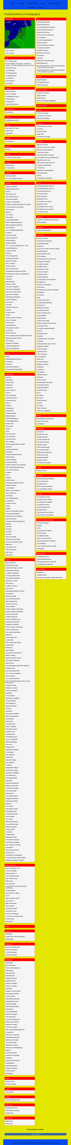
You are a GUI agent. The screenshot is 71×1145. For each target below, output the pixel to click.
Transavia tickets (11, 91)
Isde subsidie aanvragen (13, 632)
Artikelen (43, 3)
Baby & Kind (41, 553)
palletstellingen (10, 281)
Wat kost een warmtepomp (45, 515)
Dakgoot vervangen (11, 1068)
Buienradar (9, 19)
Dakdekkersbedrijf (42, 457)
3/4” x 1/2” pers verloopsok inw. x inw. (17, 245)
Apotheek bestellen (43, 346)
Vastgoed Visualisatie (12, 343)
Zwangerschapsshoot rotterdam (46, 561)
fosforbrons (9, 647)
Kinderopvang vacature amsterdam (47, 290)
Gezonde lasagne (11, 459)
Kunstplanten (9, 501)
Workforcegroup (10, 240)
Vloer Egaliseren (11, 703)
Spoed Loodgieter (11, 726)
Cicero (7, 895)
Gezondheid (41, 569)
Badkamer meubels (11, 688)
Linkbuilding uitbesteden (13, 297)
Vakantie (8, 88)
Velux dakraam (10, 762)
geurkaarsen (9, 495)
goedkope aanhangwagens (45, 170)
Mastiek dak (9, 757)
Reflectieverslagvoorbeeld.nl (45, 478)
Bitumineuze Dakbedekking (14, 1047)
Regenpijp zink (10, 747)
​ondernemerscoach (11, 238)
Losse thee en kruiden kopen (14, 916)
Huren (39, 183)
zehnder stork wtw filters (13, 539)
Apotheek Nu (41, 305)
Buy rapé (8, 377)
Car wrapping (41, 37)
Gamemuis (40, 432)
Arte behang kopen (11, 398)
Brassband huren (42, 199)
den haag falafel (10, 890)
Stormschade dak (11, 1042)
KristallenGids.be (42, 251)
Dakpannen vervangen (12, 1055)
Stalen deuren (10, 663)
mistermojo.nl (10, 901)
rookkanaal (9, 832)
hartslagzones (41, 282)
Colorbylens (9, 387)
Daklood (8, 1050)
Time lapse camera (43, 152)
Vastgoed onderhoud (12, 798)
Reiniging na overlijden (12, 698)
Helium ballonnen (11, 493)
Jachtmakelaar (10, 488)
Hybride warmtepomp (12, 783)
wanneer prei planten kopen (14, 542)
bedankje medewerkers (44, 165)
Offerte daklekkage (11, 742)
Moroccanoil (9, 426)
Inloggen (40, 7)
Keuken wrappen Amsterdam (14, 609)
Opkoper (8, 212)
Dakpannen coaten (11, 1024)
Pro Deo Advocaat (11, 952)
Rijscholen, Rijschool (43, 53)
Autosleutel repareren (43, 48)
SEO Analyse (10, 340)
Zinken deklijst (10, 816)
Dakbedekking (10, 1063)
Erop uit (39, 123)
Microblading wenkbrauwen (45, 418)
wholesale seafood (11, 908)
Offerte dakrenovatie (43, 447)
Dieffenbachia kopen (12, 565)
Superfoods (9, 380)
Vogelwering (9, 721)
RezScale (8, 304)
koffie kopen (9, 881)
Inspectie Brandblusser (13, 346)
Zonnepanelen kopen (12, 824)
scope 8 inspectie (11, 320)
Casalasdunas (10, 101)
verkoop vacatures (42, 272)
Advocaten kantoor (11, 955)
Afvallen (39, 403)
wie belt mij (40, 295)
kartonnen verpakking (12, 286)
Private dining (10, 919)
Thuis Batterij (9, 752)
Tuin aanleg (9, 819)
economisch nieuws (43, 93)
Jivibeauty (40, 341)
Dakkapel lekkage (11, 1004)
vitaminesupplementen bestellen (15, 444)
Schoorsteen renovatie (12, 1110)
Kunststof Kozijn (10, 724)
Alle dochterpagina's (54, 3)
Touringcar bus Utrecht (44, 116)
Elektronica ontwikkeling (13, 289)
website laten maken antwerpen (15, 936)
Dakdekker (9, 693)
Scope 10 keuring (11, 235)
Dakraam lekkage (11, 760)
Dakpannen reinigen (12, 1045)
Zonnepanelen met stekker (45, 512)
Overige (39, 141)
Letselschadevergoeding (44, 302)
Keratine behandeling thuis (14, 454)
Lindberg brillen (41, 575)
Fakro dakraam (10, 755)
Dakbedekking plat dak (12, 999)
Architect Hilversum (11, 617)
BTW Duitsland (41, 222)
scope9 (8, 315)
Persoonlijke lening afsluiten (14, 369)
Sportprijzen (9, 452)
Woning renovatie (11, 596)
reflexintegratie (41, 318)
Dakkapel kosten (11, 981)
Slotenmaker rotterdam (13, 660)
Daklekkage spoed (11, 1065)
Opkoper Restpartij (11, 186)
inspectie (8, 310)
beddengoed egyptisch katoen (15, 483)
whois (39, 528)
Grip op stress (10, 50)
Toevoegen (21, 3)
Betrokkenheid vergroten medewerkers (17, 274)
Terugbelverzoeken (43, 535)
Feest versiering (10, 434)
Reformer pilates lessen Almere (46, 323)
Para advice (40, 287)
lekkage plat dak (42, 460)
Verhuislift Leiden (42, 194)
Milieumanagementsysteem (14, 222)
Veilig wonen (9, 583)
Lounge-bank (9, 640)
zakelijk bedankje (11, 243)
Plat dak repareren (11, 1053)
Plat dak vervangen (11, 1027)
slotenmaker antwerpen (44, 230)
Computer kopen (11, 439)
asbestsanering (41, 400)
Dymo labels (9, 217)
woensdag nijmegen (12, 199)
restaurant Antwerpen (12, 913)
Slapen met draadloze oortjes (14, 511)
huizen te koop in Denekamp (14, 627)
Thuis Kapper (10, 1092)
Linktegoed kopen (32, 3)
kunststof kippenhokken (13, 513)
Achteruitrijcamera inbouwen (45, 45)
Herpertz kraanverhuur (44, 191)
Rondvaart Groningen (43, 136)
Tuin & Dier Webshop (12, 470)
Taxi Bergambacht (11, 73)
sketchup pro (9, 302)
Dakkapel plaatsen (11, 827)
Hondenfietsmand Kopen (13, 157)
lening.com (9, 364)
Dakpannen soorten (12, 1108)
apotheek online (42, 351)
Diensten (40, 227)
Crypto (39, 467)
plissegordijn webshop (12, 570)
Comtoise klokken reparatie (45, 155)
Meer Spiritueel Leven (43, 254)
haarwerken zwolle (42, 269)
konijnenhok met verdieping (14, 516)
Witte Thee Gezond (11, 878)
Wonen (8, 560)
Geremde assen (42, 390)
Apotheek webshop (43, 310)
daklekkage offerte (11, 706)
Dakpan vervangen (11, 983)
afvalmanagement (42, 277)
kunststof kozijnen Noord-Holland (16, 857)
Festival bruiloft (41, 131)
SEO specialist (41, 533)
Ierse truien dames (42, 421)
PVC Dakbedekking (11, 1011)
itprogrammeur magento (44, 530)
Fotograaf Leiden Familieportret (15, 521)
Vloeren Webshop (11, 549)
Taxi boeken (9, 83)
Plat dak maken (10, 1071)
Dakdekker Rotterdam (12, 624)
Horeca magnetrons (12, 256)
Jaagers (39, 525)
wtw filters (9, 526)
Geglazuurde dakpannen (44, 452)
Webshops (9, 1118)
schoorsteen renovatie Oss (14, 653)
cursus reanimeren (42, 481)
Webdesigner (10, 939)
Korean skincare (10, 390)
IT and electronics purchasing (14, 207)
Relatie (8, 1097)
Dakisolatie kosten (11, 811)
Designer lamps (10, 668)
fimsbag (8, 149)
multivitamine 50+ (11, 547)
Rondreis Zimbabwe (43, 118)
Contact (40, 1129)
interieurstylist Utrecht (12, 850)
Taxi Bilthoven (10, 78)
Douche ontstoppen (11, 690)
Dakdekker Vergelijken (12, 773)
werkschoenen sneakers (44, 126)
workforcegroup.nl (42, 85)
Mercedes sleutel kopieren (45, 150)
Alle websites (31, 7)
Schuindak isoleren (11, 729)
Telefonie (8, 173)
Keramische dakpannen (13, 1019)
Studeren (40, 475)
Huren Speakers (42, 196)
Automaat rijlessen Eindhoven (46, 27)
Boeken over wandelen (13, 490)
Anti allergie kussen (43, 82)
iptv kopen (40, 395)
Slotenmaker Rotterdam (13, 578)
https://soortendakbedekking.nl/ (15, 1029)
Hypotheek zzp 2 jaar (43, 160)
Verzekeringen (41, 105)
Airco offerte (9, 214)
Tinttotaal (40, 58)
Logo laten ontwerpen (12, 294)
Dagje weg (40, 134)
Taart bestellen (10, 906)
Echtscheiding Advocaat (13, 1100)
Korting (8, 117)
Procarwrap (40, 55)
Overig (8, 162)
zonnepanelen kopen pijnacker (46, 279)
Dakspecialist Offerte (12, 767)
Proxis (7, 475)
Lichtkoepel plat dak (12, 814)
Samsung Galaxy (11, 176)
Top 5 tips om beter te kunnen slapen (48, 248)
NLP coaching (41, 256)
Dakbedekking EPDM (12, 1006)
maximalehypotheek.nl (12, 367)
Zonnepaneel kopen (12, 796)
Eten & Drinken (10, 865)
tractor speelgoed (11, 395)
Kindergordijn (10, 408)
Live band (40, 129)
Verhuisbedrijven (11, 775)
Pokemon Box (10, 382)
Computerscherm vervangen (45, 338)
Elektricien (9, 803)
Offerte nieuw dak (42, 455)
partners (39, 217)
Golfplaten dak (10, 975)
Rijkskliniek (40, 572)
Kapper (8, 1089)
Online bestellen (42, 349)
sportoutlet (9, 447)
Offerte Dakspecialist (12, 716)
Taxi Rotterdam (10, 70)
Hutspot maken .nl (11, 873)
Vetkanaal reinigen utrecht (13, 338)
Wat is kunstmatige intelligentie (46, 100)
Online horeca (10, 322)
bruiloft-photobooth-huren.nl (45, 186)
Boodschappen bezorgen (44, 382)
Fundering (9, 765)
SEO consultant (10, 263)
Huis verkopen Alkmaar (13, 678)
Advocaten (9, 944)
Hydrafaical (40, 292)
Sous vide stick (10, 883)
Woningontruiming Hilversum (46, 162)
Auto (38, 19)
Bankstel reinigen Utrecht (13, 658)
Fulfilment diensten (11, 299)
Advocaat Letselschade (13, 947)
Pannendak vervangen (12, 839)
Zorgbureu (40, 246)
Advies (8, 356)
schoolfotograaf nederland (45, 564)
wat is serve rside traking (13, 292)
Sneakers (8, 472)
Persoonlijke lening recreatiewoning (48, 157)
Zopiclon (39, 331)
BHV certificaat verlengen (45, 486)
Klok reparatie (41, 356)
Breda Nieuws (41, 98)
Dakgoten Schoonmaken (13, 991)
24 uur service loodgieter (13, 673)
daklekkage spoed (11, 837)
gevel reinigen (10, 650)
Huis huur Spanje (11, 94)
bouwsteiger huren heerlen (45, 209)
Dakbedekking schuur (12, 1001)
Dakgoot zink (9, 1113)
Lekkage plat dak (42, 437)
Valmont (8, 429)
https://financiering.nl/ (12, 196)
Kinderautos (9, 385)
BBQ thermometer (11, 903)
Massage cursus (42, 484)
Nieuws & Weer (42, 90)
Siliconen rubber (42, 444)
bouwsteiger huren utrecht (45, 206)
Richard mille (9, 423)
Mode (39, 415)
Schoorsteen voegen (12, 770)
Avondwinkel (41, 372)
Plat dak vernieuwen (12, 614)
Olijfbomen (9, 544)
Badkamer (9, 635)
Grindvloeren (9, 593)
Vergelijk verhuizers (11, 586)
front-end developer (43, 523)
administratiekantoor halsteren (46, 541)
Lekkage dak (9, 1032)
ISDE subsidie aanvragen (13, 642)
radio (38, 297)
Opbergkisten (10, 411)
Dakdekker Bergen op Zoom (14, 568)
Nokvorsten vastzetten (12, 713)
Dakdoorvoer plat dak (12, 1022)
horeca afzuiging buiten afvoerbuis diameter (19, 335)
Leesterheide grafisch (12, 220)
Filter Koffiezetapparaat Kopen (15, 467)
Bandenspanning (42, 63)
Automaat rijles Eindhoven (45, 30)
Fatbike (8, 506)
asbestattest (9, 847)
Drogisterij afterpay (11, 462)
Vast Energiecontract (43, 507)
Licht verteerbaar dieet (12, 876)
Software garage (42, 42)
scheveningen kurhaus (12, 328)
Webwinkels (9, 374)
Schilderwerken (10, 734)
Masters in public (11, 284)
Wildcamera (9, 1121)
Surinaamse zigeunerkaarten (46, 328)
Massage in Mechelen (43, 261)
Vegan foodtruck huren (12, 898)
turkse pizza (9, 921)
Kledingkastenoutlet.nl (12, 120)
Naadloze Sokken (11, 485)
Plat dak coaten (10, 996)
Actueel (39, 77)
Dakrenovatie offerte (12, 801)
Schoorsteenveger (11, 791)
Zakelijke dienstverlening (45, 520)
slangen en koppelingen (13, 202)
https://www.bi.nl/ (11, 194)
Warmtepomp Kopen (12, 809)
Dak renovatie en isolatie (13, 845)
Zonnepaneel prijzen (43, 504)
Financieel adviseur (43, 385)
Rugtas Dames (10, 457)
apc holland (9, 330)
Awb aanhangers (42, 173)
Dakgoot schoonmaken (13, 1060)
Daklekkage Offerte (11, 778)
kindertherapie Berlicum (44, 559)
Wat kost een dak (42, 434)
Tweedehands (10, 109)
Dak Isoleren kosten (43, 450)
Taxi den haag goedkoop (44, 40)
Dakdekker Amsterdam (12, 622)
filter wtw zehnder (11, 537)
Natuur (8, 926)
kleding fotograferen (12, 248)
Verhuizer (8, 708)
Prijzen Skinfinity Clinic (44, 313)
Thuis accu (9, 744)
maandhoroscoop (42, 326)
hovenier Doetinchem (12, 629)
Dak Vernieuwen (11, 965)
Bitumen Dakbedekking (13, 968)
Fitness (8, 1078)
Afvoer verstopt (10, 676)
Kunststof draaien (11, 250)
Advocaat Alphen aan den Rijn (46, 344)
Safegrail (8, 477)
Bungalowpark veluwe (12, 96)
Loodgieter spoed (11, 685)
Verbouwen (9, 1105)
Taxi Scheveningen (11, 61)
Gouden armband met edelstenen (16, 465)
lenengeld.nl (9, 361)
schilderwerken (10, 834)
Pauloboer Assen (42, 274)
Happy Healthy (41, 95)
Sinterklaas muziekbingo (44, 178)
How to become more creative (46, 147)
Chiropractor (41, 168)
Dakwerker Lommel (11, 581)
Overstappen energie (43, 497)
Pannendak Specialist (12, 788)
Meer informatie (42, 408)
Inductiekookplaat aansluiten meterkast (17, 665)
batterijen (8, 524)
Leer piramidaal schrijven (44, 489)
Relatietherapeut (42, 266)
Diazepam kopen (42, 333)
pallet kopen (9, 552)
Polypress (9, 253)
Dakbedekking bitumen (13, 1037)
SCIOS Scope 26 (11, 333)
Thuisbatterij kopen (11, 737)
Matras (39, 175)
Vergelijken (40, 429)
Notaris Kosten (41, 380)
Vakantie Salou (10, 99)
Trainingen (9, 279)
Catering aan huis (11, 911)
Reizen (39, 110)
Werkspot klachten (42, 238)
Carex (7, 431)
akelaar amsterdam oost (13, 619)
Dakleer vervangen (11, 986)
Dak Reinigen (10, 719)
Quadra (8, 191)
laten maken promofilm (44, 538)
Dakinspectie (9, 793)
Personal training (11, 1084)
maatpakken (41, 424)
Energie (39, 494)
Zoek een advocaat (11, 949)
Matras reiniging (10, 655)
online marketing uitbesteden (14, 230)
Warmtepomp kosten (12, 821)
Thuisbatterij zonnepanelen (14, 855)
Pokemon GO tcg (11, 68)
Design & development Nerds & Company (18, 204)
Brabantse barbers (42, 364)
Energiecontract (42, 510)
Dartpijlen (8, 405)
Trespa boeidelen (11, 701)
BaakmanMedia (37, 1143)
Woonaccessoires (11, 519)
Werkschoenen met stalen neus (46, 259)
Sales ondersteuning (12, 268)
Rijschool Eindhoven (43, 24)
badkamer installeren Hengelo (15, 860)
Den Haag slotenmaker (13, 671)
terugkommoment (42, 50)
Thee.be (8, 392)
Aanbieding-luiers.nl (43, 556)
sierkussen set (10, 852)
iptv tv (39, 392)
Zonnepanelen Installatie (44, 502)
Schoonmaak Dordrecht (13, 599)
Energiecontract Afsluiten (44, 499)
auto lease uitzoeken (43, 22)
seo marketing (41, 543)
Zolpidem (40, 336)
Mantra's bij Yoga (42, 144)
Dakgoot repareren (11, 978)
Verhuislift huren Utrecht (44, 201)
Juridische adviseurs (12, 307)
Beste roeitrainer (11, 562)
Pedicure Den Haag (43, 320)
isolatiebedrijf (9, 645)
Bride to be (40, 359)
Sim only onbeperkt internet (14, 178)
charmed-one (10, 141)
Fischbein (8, 232)
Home (12, 3)
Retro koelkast (10, 441)
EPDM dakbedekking (12, 418)
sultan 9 (8, 403)
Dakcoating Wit (10, 973)
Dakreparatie (9, 970)
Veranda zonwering (11, 604)
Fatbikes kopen (10, 480)
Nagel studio (9, 131)
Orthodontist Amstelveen (44, 241)
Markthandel (9, 112)
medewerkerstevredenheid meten (16, 271)
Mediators (40, 377)
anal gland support (42, 264)
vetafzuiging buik (11, 325)
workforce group (10, 266)
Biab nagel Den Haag (12, 128)
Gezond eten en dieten (12, 893)
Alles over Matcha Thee (13, 868)
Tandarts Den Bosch (43, 300)
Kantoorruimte (10, 209)
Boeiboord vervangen (12, 1040)
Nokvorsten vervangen (12, 1035)
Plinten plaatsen (10, 606)
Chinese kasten (10, 695)
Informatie (40, 235)
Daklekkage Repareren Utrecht (15, 591)
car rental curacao (42, 212)
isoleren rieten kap (11, 637)
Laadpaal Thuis (10, 731)
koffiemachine (10, 165)
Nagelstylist (9, 133)
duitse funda (9, 588)
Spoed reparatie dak (43, 439)
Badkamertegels (10, 416)
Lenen (8, 353)
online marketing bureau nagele (46, 546)
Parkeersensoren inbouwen (45, 35)
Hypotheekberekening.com (14, 359)
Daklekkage (9, 963)
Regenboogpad (41, 79)
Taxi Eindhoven (10, 81)
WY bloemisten (10, 168)
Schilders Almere (11, 503)
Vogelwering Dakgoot (12, 749)
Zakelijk (8, 183)
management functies (12, 258)
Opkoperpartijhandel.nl (12, 189)
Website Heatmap (11, 261)
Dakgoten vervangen (12, 785)
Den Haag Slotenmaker (13, 575)
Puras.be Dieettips (11, 871)
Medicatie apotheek (43, 308)
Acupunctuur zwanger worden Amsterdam (50, 577)
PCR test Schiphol (42, 113)
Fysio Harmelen (42, 354)
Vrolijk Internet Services (51, 1143)
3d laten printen (10, 312)
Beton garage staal (11, 601)
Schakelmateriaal (11, 413)
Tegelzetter (9, 780)
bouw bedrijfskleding (12, 498)
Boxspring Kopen (11, 400)
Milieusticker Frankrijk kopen (45, 60)
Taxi (7, 58)
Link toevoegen (32, 1129)
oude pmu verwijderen (44, 410)
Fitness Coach (10, 1081)
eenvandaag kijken (42, 243)
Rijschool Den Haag (43, 32)
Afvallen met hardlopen (44, 284)
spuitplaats (40, 367)
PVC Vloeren (9, 806)
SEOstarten (9, 934)
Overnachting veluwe (12, 104)
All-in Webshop (10, 227)
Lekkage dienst (10, 829)
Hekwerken (9, 711)
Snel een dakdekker (12, 739)
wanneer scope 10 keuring (14, 317)
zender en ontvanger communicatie (48, 219)
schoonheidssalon (42, 362)
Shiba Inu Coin (41, 470)
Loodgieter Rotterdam (12, 573)
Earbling (8, 508)
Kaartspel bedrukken (12, 449)
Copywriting (9, 276)
